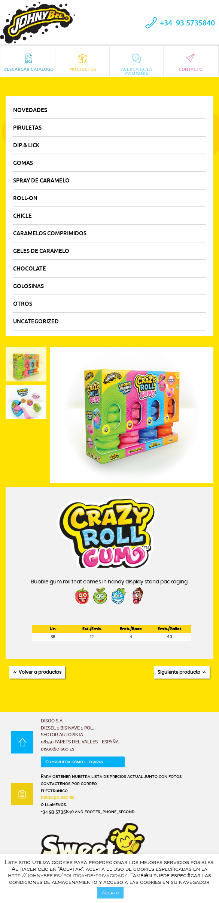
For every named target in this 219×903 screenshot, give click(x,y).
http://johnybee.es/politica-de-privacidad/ (68, 875)
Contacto (191, 63)
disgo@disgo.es (57, 797)
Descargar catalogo (28, 63)
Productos (82, 63)
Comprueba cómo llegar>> (74, 761)
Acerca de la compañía (136, 64)
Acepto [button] (110, 893)
